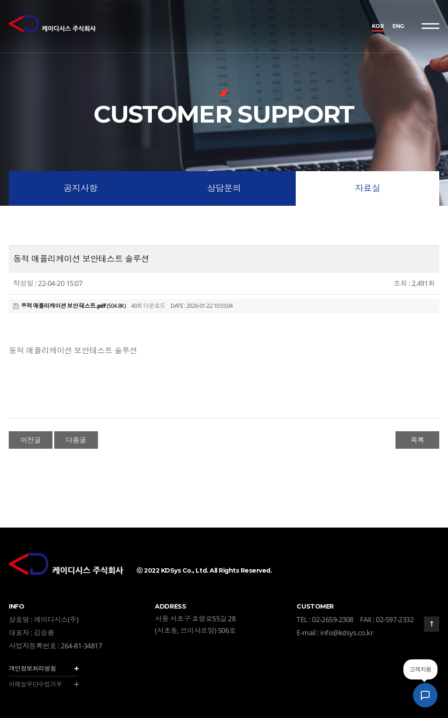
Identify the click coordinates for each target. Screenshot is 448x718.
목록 (417, 440)
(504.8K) (69, 305)
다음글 (76, 440)
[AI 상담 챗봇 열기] (425, 695)
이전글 (31, 440)
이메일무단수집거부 (35, 684)
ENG (398, 26)
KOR (378, 26)
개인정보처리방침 (32, 668)
